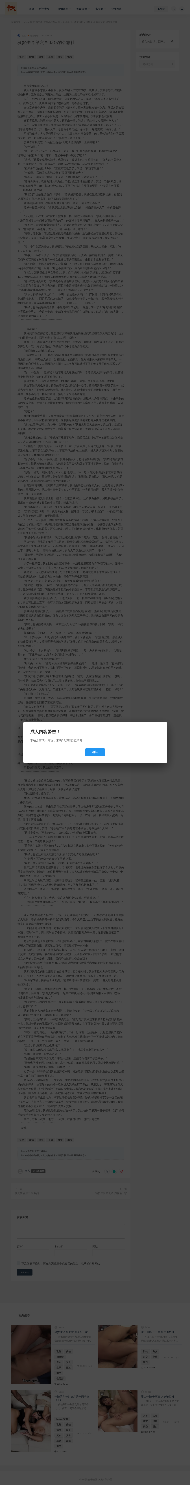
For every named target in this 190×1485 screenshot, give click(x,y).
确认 (95, 752)
